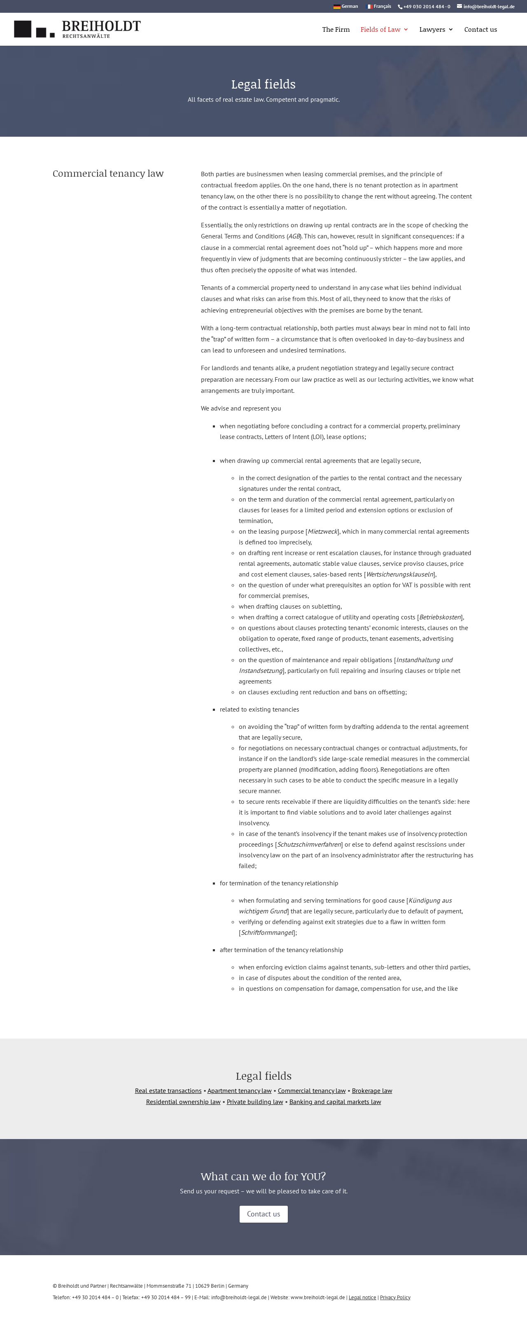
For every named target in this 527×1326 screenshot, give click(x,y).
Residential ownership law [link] (183, 1101)
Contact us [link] (480, 30)
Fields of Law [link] (381, 30)
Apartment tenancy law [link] (240, 1090)
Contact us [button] (263, 1214)
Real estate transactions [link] (168, 1090)
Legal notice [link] (362, 1297)
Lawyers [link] (432, 30)
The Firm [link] (336, 30)
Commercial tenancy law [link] (312, 1090)
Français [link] (382, 6)
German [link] (350, 6)
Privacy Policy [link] (395, 1297)
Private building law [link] (255, 1101)
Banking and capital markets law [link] (335, 1101)
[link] (67, 28)
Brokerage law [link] (372, 1090)
